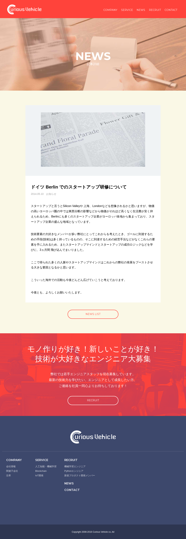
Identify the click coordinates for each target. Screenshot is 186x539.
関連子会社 (12, 471)
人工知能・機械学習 (45, 466)
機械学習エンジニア (75, 466)
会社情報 (11, 466)
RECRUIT (155, 10)
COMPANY (110, 10)
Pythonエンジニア (73, 471)
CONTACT (171, 10)
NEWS (141, 10)
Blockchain (41, 471)
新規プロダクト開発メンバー (79, 475)
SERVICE (127, 10)
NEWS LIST (93, 314)
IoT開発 (39, 475)
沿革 (8, 475)
